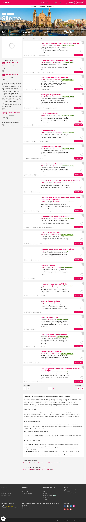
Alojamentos (46, 497)
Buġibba (31, 469)
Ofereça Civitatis (5, 495)
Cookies (83, 520)
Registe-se (80, 2)
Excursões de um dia (40, 463)
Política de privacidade (74, 520)
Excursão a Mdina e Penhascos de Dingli (11, 113)
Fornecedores (47, 490)
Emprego (45, 499)
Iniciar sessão (70, 2)
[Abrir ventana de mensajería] (3, 518)
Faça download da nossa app (31, 503)
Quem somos (5, 490)
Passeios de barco (28, 463)
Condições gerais (58, 520)
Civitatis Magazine (27, 492)
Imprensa (4, 492)
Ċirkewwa (50, 469)
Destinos (24, 490)
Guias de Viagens (27, 493)
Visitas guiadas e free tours (55, 463)
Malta (4, 14)
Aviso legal (65, 520)
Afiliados (45, 492)
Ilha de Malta (10, 14)
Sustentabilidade (6, 493)
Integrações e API (48, 495)
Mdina (44, 469)
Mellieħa (38, 469)
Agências (45, 493)
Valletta (25, 469)
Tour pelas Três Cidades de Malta (10, 63)
